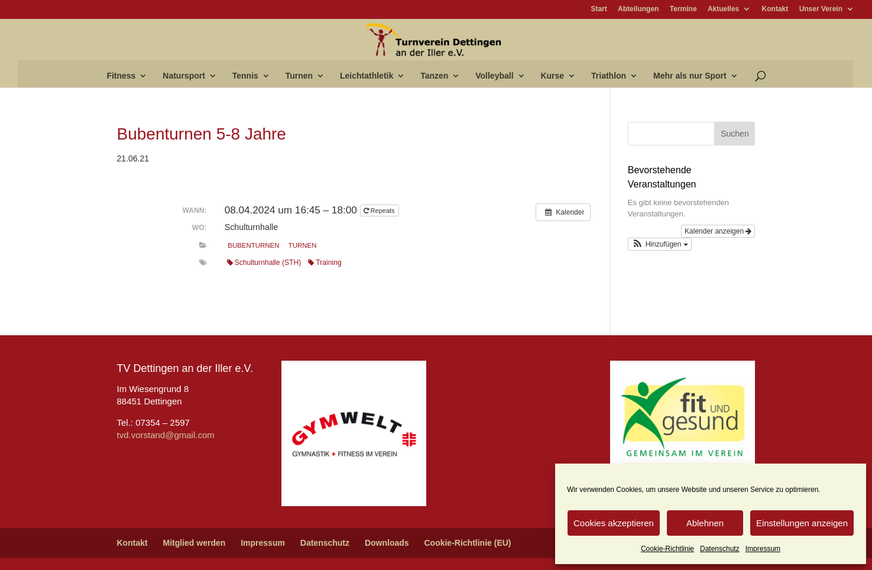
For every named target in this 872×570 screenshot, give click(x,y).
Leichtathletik (366, 76)
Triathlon (608, 76)
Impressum (762, 549)
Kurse (552, 76)
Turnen (299, 76)
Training (324, 262)
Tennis (245, 76)
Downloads (387, 543)
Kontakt (775, 9)
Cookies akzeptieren (613, 523)
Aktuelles (723, 9)
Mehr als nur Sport (690, 76)
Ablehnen (705, 523)
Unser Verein (820, 9)
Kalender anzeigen (718, 231)
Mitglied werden (194, 543)
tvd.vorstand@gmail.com (166, 435)
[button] (659, 244)
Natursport (184, 76)
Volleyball (494, 76)
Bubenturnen (253, 245)
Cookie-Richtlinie (667, 549)
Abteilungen (638, 9)
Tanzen (434, 76)
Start (599, 9)
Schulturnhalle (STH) (264, 262)
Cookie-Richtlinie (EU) (467, 543)
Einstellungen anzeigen (802, 523)
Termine (683, 9)
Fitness (120, 76)
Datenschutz (720, 549)
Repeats (380, 210)
